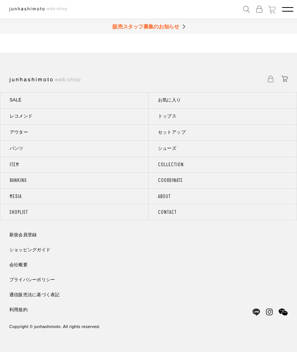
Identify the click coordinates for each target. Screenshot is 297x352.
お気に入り (169, 100)
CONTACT (167, 212)
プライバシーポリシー (32, 279)
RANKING (18, 180)
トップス (167, 116)
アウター (19, 132)
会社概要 (18, 264)
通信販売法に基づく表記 (34, 294)
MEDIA (16, 196)
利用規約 (18, 309)
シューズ (167, 148)
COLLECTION (171, 164)
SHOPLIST (19, 212)
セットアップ (172, 132)
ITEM (14, 164)
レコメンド (21, 116)
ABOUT (164, 196)
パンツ (17, 148)
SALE (16, 100)
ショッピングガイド (29, 249)
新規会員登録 (23, 234)
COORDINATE (170, 180)
